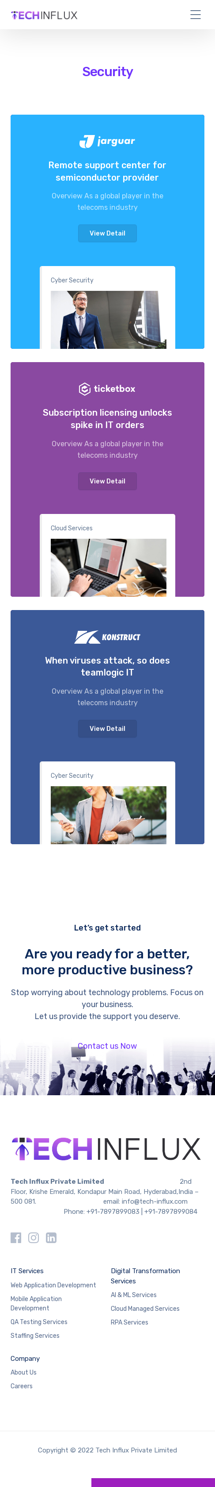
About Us (24, 1372)
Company (25, 1359)
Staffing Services (35, 1336)
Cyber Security (72, 280)
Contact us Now (107, 1046)
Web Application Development (53, 1285)
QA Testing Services (39, 1322)
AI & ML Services (134, 1295)
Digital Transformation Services (145, 1276)
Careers (22, 1386)
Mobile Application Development (36, 1303)
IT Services (27, 1271)
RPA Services (129, 1322)
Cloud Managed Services (145, 1309)
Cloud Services (72, 528)
